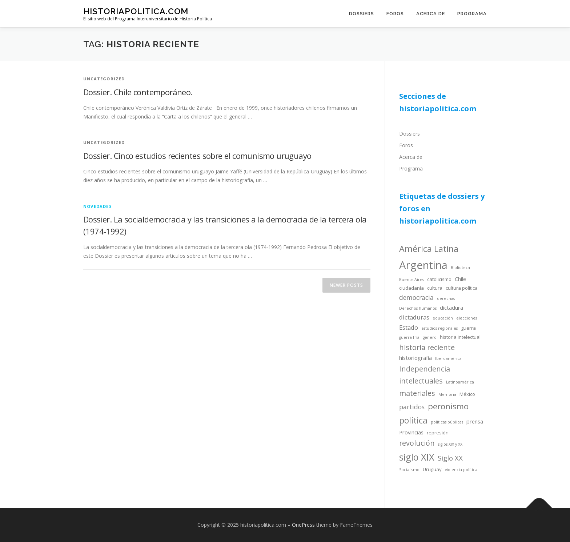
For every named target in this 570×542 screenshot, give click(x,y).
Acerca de (430, 13)
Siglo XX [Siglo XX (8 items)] (450, 457)
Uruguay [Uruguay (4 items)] (432, 469)
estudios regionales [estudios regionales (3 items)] (439, 328)
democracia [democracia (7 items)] (416, 297)
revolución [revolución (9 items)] (417, 443)
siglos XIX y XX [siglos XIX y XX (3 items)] (450, 444)
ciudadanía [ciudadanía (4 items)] (411, 288)
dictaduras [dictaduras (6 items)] (414, 317)
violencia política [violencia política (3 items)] (461, 469)
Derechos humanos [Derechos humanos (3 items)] (418, 308)
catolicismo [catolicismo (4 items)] (439, 279)
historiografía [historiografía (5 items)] (415, 357)
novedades (97, 206)
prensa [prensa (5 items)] (474, 421)
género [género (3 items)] (430, 337)
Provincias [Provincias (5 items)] (411, 432)
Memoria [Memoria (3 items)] (447, 394)
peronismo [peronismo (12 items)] (448, 406)
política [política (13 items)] (413, 420)
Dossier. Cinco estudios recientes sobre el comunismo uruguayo (197, 155)
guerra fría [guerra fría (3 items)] (409, 337)
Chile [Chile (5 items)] (460, 278)
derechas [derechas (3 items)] (446, 298)
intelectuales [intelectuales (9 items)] (421, 381)
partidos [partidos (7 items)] (412, 406)
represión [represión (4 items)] (438, 432)
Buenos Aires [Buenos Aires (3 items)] (411, 279)
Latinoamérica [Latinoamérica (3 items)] (460, 382)
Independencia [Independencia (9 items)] (424, 369)
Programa (472, 13)
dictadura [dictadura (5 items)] (451, 307)
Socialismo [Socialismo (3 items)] (409, 469)
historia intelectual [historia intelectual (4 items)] (460, 337)
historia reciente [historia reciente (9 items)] (427, 347)
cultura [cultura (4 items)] (434, 288)
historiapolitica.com (135, 11)
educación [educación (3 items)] (443, 318)
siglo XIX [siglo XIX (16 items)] (416, 457)
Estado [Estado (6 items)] (408, 327)
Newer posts (346, 285)
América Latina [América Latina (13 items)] (428, 248)
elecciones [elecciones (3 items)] (466, 318)
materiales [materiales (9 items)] (417, 393)
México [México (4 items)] (467, 394)
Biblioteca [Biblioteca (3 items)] (460, 267)
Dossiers (361, 13)
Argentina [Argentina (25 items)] (423, 265)
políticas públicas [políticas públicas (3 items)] (447, 422)
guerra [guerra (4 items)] (468, 328)
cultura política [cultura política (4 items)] (462, 288)
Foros (395, 13)
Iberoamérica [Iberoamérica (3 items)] (448, 358)
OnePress (303, 524)
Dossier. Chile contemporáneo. (138, 92)
